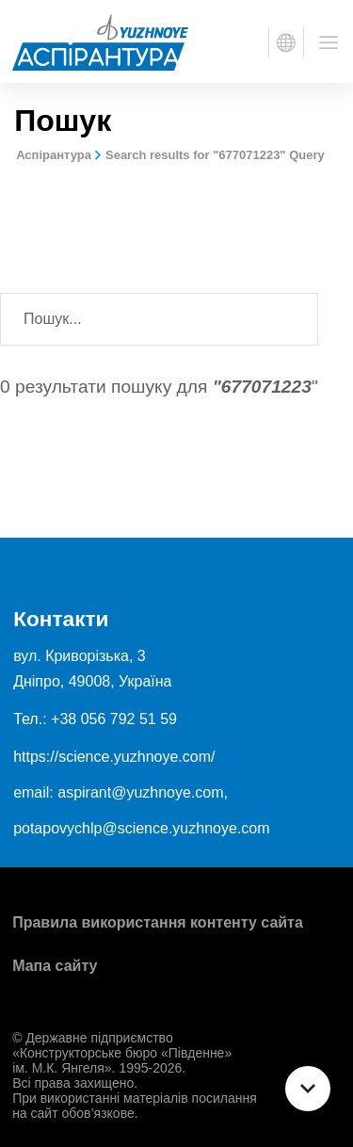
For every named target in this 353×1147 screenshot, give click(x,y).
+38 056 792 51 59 (114, 719)
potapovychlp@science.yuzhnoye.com (141, 828)
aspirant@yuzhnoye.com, (142, 792)
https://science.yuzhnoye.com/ (114, 757)
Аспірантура (53, 155)
